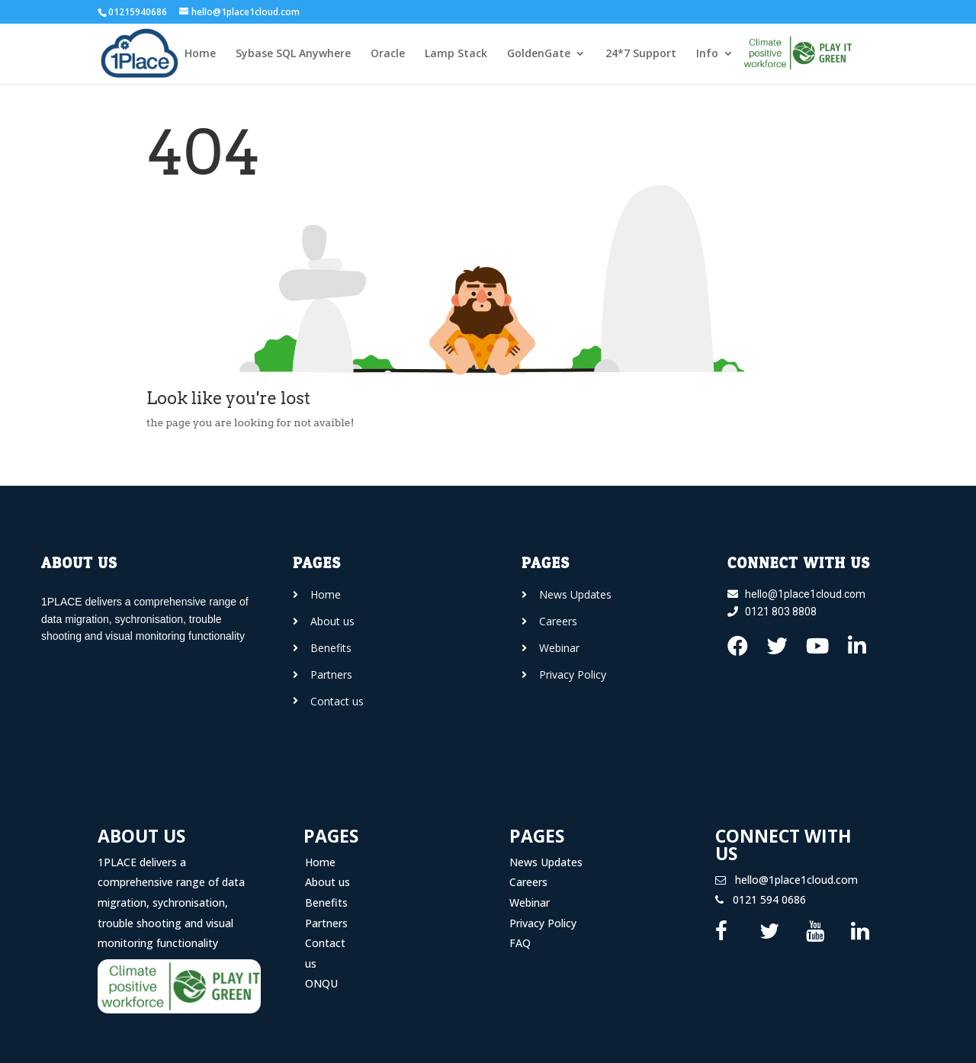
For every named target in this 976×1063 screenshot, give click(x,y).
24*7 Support (640, 54)
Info (707, 54)
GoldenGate (538, 54)
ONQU (321, 983)
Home (200, 54)
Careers (528, 882)
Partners (326, 923)
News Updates (546, 862)
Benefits (326, 902)
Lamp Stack (456, 54)
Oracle (388, 54)
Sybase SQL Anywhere (293, 54)
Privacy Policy (542, 923)
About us (327, 882)
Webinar (529, 902)
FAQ (520, 943)
